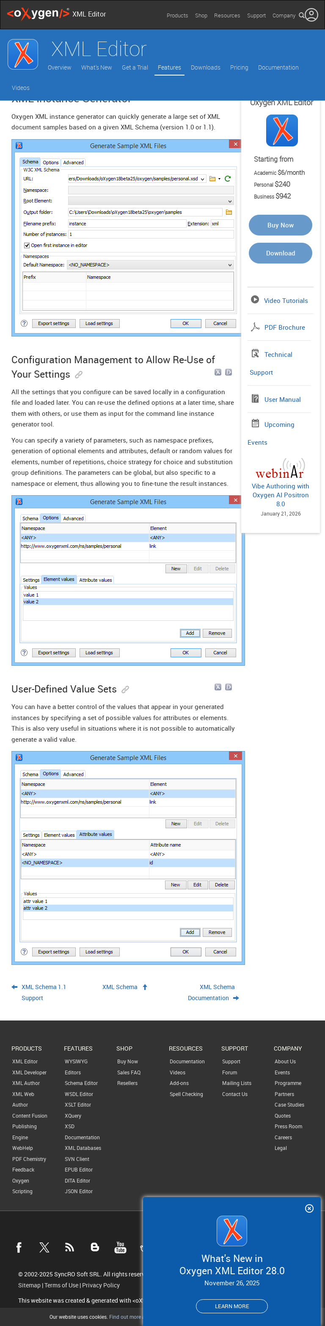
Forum (229, 1072)
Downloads (205, 67)
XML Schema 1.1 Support (44, 992)
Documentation (278, 67)
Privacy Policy (101, 1285)
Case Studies (289, 1104)
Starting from (273, 159)
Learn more (232, 1306)
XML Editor (25, 1061)
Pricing (239, 67)
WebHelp (22, 1147)
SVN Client (77, 1158)
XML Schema (120, 987)
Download (280, 253)
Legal (281, 1147)
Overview (60, 67)
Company (284, 15)
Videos (21, 88)
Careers (283, 1137)
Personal (272, 184)
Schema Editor (81, 1082)
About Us (285, 1061)
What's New (96, 67)
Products (177, 15)
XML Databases (83, 1147)
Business (272, 196)
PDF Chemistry (29, 1158)
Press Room (288, 1126)
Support (256, 15)
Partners (284, 1094)
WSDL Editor (79, 1094)
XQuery (73, 1115)
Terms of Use (61, 1285)
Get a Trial (135, 67)
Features (169, 67)
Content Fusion (29, 1115)
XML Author (26, 1082)
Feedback (23, 1169)
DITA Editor (77, 1180)
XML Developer (29, 1072)
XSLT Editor (78, 1104)
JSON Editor (79, 1191)
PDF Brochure (284, 327)
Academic (279, 172)
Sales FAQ (128, 1072)
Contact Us (235, 1094)
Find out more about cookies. (142, 1316)
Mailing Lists (236, 1082)
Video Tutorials (286, 300)
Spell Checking (186, 1094)
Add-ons (179, 1082)
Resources (227, 15)
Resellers (127, 1082)
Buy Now (280, 225)
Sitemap (29, 1285)
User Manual (282, 399)
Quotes (283, 1115)
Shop (201, 15)
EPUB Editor (79, 1169)
